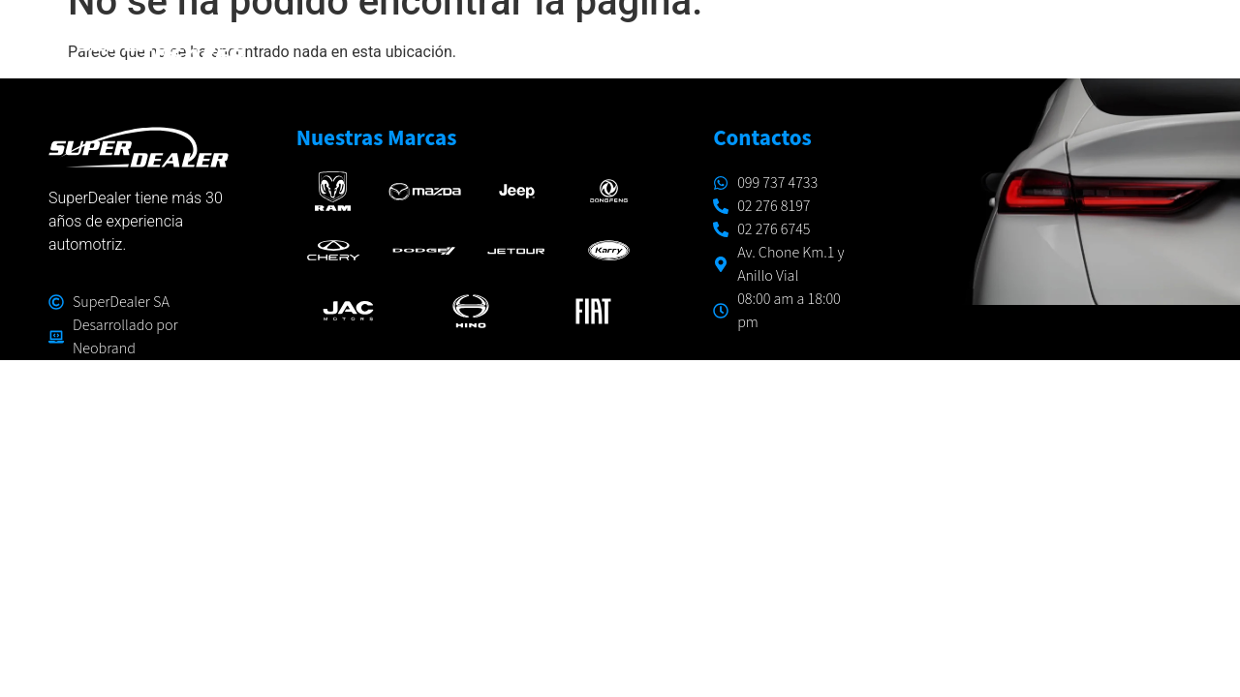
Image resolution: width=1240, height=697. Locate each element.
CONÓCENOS (1016, 43)
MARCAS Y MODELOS (623, 43)
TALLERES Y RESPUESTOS (841, 43)
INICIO (478, 43)
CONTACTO (1135, 43)
